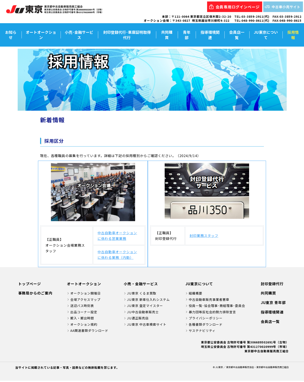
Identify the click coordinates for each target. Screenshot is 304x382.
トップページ (29, 285)
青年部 (186, 35)
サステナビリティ (202, 332)
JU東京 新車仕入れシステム (148, 301)
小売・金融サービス (141, 285)
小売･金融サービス (79, 35)
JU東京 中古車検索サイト (146, 325)
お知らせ (10, 35)
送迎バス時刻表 (82, 307)
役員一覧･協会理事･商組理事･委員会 (217, 307)
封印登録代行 (272, 285)
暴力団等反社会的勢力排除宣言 (212, 313)
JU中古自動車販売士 (143, 313)
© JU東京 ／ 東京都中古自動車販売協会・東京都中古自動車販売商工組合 (251, 368)
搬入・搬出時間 (82, 319)
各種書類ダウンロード (206, 325)
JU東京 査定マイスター (145, 307)
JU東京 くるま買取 (141, 294)
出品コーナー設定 (83, 313)
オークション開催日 (85, 294)
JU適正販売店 (138, 319)
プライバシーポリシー (206, 319)
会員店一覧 (236, 35)
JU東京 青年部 (273, 303)
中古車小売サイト (286, 6)
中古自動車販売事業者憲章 (209, 301)
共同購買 (166, 35)
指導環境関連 (210, 35)
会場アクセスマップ (85, 301)
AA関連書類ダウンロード (89, 332)
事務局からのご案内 (35, 294)
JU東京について (266, 35)
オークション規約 (83, 325)
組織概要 (195, 294)
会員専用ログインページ (238, 6)
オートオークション (41, 35)
